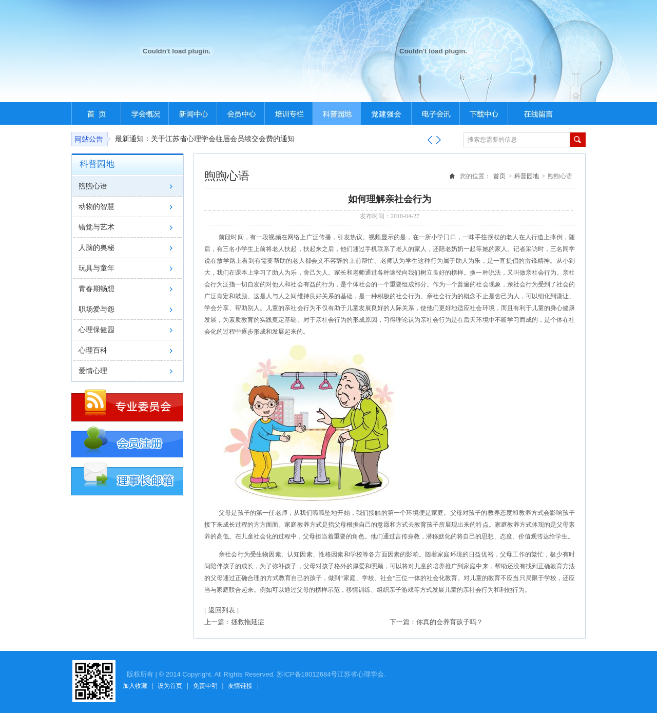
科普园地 (526, 176)
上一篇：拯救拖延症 (234, 622)
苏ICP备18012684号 (307, 674)
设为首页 (170, 685)
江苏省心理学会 (360, 674)
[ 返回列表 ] (221, 610)
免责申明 (205, 685)
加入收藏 (135, 685)
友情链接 (240, 685)
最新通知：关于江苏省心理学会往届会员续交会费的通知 (205, 139)
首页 (499, 176)
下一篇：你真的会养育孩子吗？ (436, 622)
